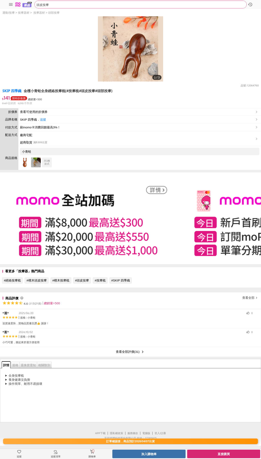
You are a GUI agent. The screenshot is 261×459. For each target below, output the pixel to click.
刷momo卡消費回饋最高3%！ (40, 127)
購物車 (92, 456)
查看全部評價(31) (130, 352)
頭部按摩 (54, 12)
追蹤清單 (56, 456)
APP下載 (100, 433)
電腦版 (146, 433)
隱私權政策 (116, 433)
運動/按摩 (8, 12)
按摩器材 (23, 12)
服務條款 (132, 433)
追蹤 (43, 119)
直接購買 (224, 454)
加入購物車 (149, 454)
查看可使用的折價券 (139, 112)
